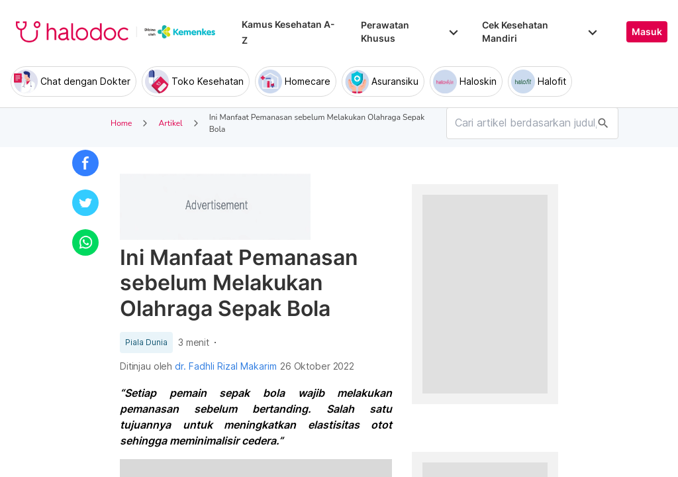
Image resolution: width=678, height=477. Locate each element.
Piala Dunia (146, 342)
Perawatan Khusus (410, 31)
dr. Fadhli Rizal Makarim (226, 366)
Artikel (170, 123)
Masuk (647, 31)
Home (121, 123)
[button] (85, 163)
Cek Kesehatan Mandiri (541, 31)
